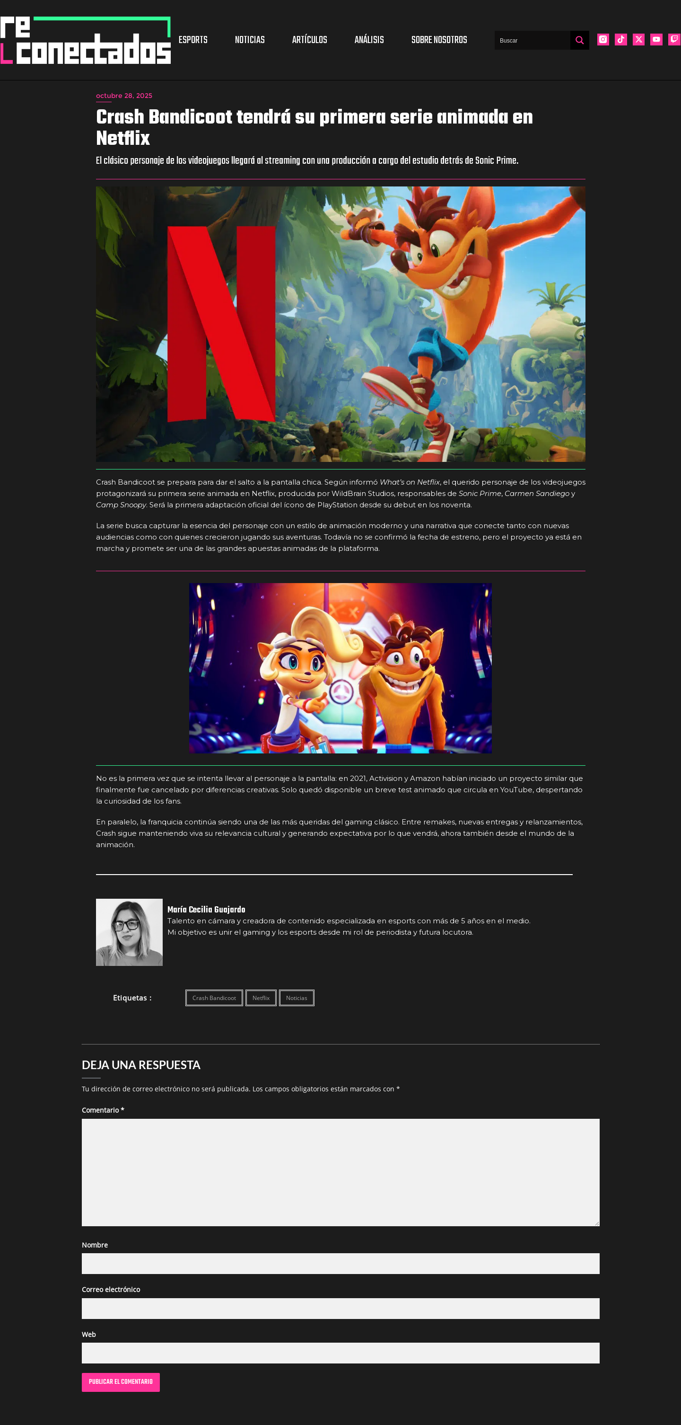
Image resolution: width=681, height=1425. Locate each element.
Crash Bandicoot (214, 998)
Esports (193, 40)
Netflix (261, 998)
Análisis (369, 40)
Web (89, 1334)
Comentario (103, 1110)
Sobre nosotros (439, 40)
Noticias (250, 40)
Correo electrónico (111, 1289)
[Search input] (533, 40)
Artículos (309, 40)
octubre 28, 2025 (124, 95)
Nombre (95, 1244)
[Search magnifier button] (579, 40)
